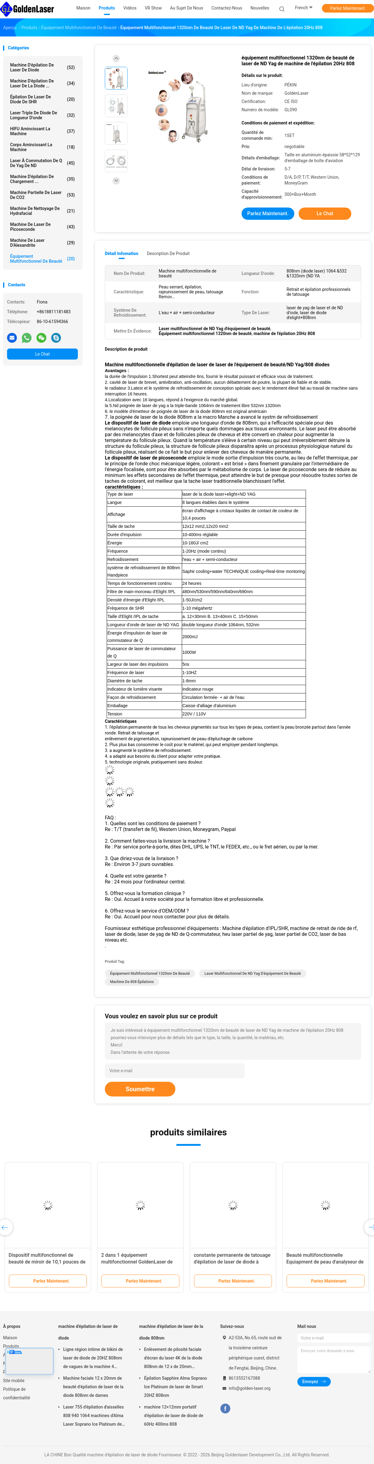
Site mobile (14, 1380)
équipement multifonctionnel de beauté (42, 259)
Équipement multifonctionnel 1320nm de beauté (150, 973)
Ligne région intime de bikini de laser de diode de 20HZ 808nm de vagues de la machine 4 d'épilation (93, 1359)
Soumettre (140, 1089)
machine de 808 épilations (132, 982)
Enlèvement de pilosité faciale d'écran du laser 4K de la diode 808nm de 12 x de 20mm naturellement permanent (173, 1359)
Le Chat (42, 354)
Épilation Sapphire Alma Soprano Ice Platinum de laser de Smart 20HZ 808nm (175, 1387)
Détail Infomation (121, 253)
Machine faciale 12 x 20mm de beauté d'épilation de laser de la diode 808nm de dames (93, 1387)
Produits (11, 1346)
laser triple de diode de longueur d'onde (42, 115)
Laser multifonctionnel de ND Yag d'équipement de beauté (252, 973)
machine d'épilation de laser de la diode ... (42, 83)
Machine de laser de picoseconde (42, 227)
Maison (10, 1337)
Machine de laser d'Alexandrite (42, 243)
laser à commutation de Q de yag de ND (42, 163)
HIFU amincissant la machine (42, 131)
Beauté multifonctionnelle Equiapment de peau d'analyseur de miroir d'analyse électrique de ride (325, 1261)
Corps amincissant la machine (42, 147)
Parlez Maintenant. (348, 8)
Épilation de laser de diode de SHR (42, 99)
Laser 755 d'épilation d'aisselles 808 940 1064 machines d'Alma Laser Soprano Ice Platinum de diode (93, 1416)
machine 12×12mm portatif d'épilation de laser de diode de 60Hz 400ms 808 (173, 1416)
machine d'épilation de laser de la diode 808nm (171, 1332)
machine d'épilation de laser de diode (42, 67)
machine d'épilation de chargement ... (42, 179)
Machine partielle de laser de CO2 (42, 195)
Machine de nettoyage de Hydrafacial (42, 211)
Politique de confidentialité (16, 1393)
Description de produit (168, 253)
